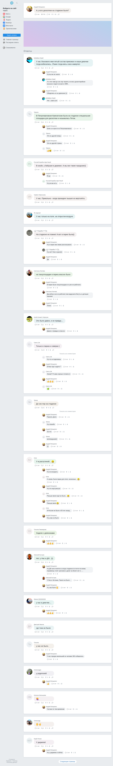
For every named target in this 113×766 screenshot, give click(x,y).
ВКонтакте (8, 26)
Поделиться (58, 14)
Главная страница (10, 39)
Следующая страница (67, 761)
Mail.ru (6, 14)
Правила (8, 761)
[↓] (55, 14)
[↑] (52, 14)
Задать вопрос (12, 35)
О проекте (12, 759)
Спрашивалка (9, 48)
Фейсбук (7, 23)
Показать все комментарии (67, 353)
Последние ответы (11, 42)
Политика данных (12, 762)
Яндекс (7, 20)
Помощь (14, 761)
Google (7, 17)
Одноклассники (9, 28)
